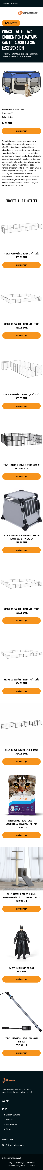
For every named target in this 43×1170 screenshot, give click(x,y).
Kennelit (9, 1119)
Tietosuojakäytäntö (16, 1165)
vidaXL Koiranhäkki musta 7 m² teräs (21, 750)
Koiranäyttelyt (12, 1124)
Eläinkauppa (11, 23)
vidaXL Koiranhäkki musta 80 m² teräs (21, 679)
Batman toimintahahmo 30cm (21, 967)
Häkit (22, 109)
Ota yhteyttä (20, 1162)
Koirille (16, 109)
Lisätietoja (21, 131)
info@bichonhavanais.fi (10, 3)
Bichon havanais (13, 1115)
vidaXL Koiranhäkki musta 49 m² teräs (21, 324)
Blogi (8, 1129)
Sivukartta (30, 1165)
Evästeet (31, 1162)
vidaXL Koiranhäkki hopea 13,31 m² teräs (21, 394)
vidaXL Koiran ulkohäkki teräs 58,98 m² (21, 465)
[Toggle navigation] (5, 13)
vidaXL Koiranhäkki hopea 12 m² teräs (21, 253)
